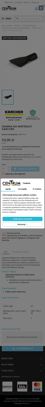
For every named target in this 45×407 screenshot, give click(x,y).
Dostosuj (22, 224)
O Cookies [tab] (37, 189)
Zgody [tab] (8, 189)
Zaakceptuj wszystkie (22, 219)
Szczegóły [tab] (22, 189)
